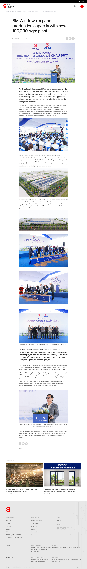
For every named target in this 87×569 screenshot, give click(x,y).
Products (34, 526)
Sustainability (35, 532)
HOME (7, 11)
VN (83, 1)
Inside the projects (36, 520)
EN (80, 1)
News (33, 529)
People (8, 523)
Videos (59, 520)
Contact (33, 535)
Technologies (35, 523)
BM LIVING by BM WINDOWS (14, 538)
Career (8, 529)
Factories (8, 526)
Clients (8, 532)
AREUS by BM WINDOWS (13, 535)
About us (8, 520)
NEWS (12, 11)
